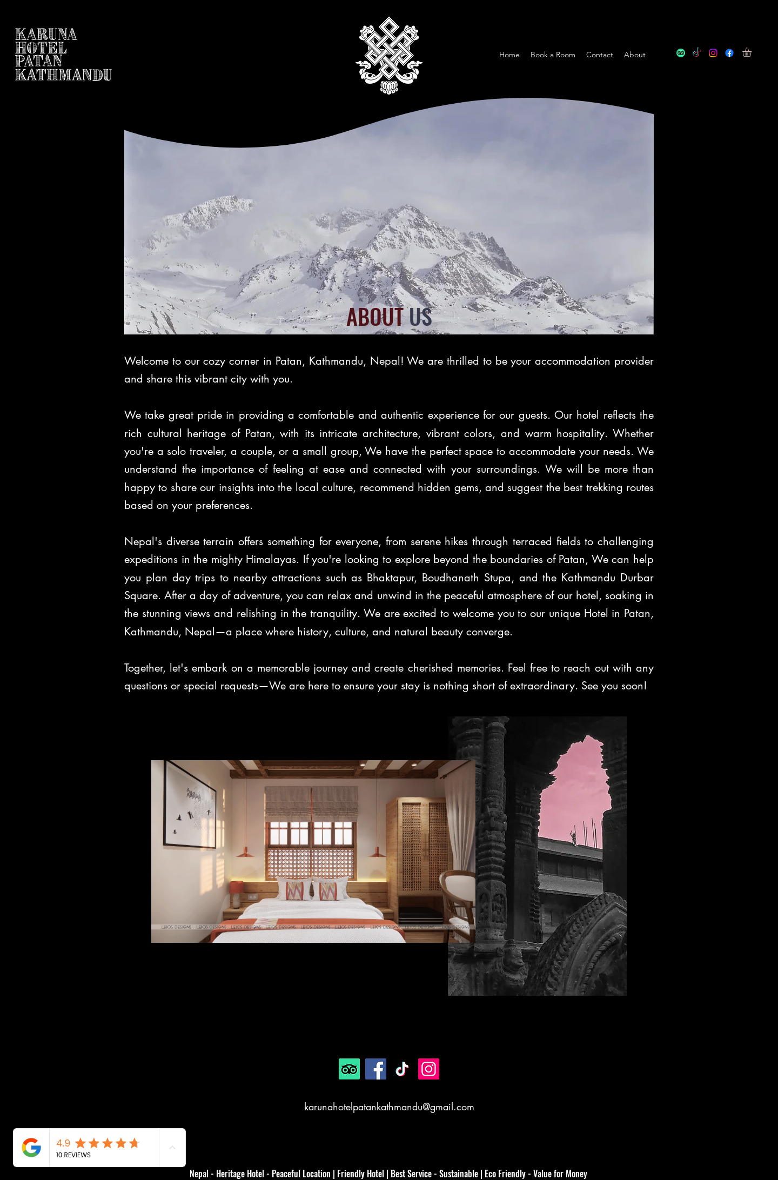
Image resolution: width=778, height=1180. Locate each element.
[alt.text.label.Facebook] (729, 53)
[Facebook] (375, 1069)
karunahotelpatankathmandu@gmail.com (389, 1106)
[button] (752, 52)
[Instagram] (428, 1069)
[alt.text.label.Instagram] (713, 53)
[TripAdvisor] (680, 53)
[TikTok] (697, 53)
